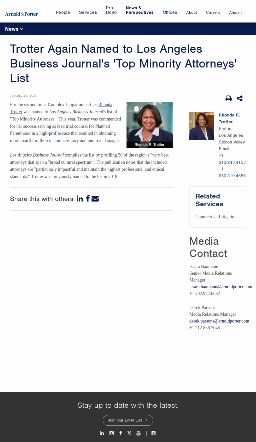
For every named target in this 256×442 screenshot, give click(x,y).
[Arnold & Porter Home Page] (21, 11)
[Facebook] (88, 198)
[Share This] (240, 98)
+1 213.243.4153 (232, 159)
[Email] (95, 198)
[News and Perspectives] (151, 433)
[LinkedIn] (80, 198)
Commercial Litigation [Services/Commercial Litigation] (216, 216)
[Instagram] (112, 433)
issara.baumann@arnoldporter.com (220, 286)
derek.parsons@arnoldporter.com (219, 321)
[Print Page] (228, 98)
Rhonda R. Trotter (229, 118)
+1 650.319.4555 (232, 172)
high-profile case (54, 133)
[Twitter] (129, 433)
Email (224, 149)
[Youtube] (138, 433)
